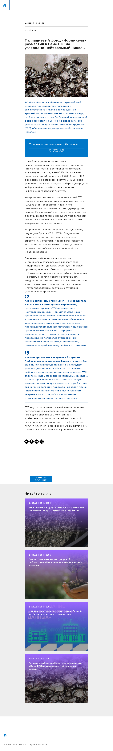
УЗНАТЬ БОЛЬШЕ (41, 479)
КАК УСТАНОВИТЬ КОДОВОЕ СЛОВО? (56, 150)
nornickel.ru (30, 30)
